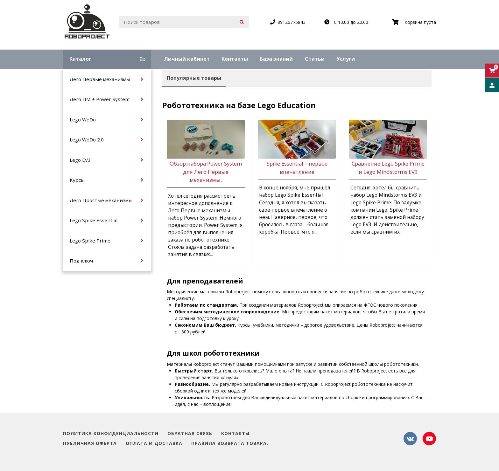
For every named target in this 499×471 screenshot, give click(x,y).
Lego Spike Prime (90, 240)
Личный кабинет (187, 58)
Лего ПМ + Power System (100, 99)
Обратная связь (189, 433)
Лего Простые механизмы (101, 200)
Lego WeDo (83, 119)
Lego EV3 (80, 160)
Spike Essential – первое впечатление (297, 167)
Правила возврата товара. (229, 443)
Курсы (77, 180)
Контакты (234, 58)
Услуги (345, 58)
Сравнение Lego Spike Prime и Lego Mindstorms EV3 (388, 167)
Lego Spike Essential (93, 220)
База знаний (276, 58)
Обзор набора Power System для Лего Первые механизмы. (206, 171)
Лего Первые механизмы (100, 79)
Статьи (315, 58)
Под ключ (81, 260)
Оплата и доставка (154, 443)
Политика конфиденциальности (110, 433)
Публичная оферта (90, 443)
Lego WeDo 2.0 (87, 139)
